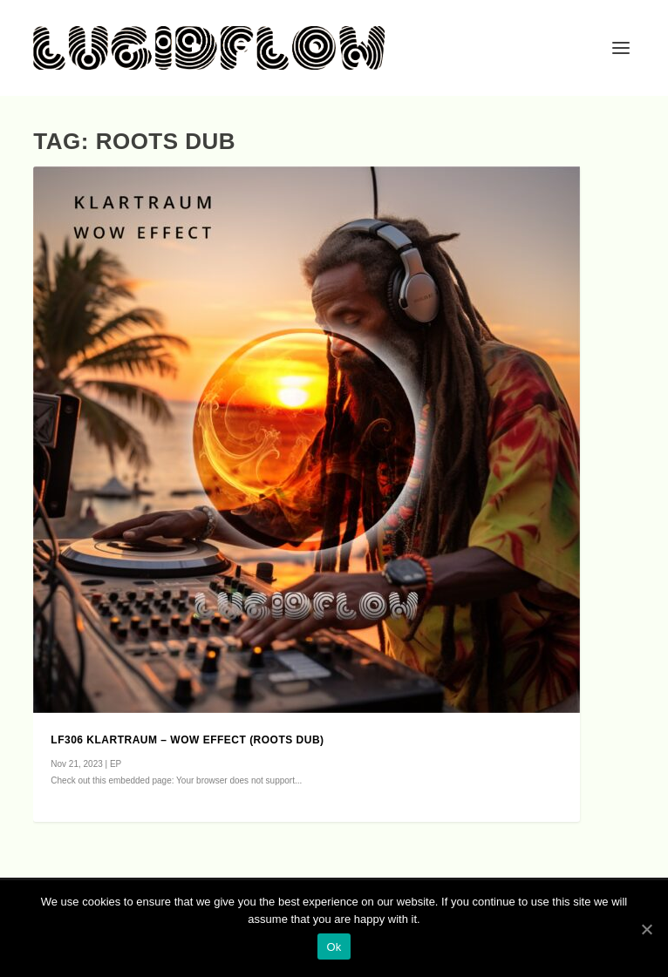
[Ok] (646, 929)
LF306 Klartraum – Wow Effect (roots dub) (187, 740)
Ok (333, 946)
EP (115, 764)
